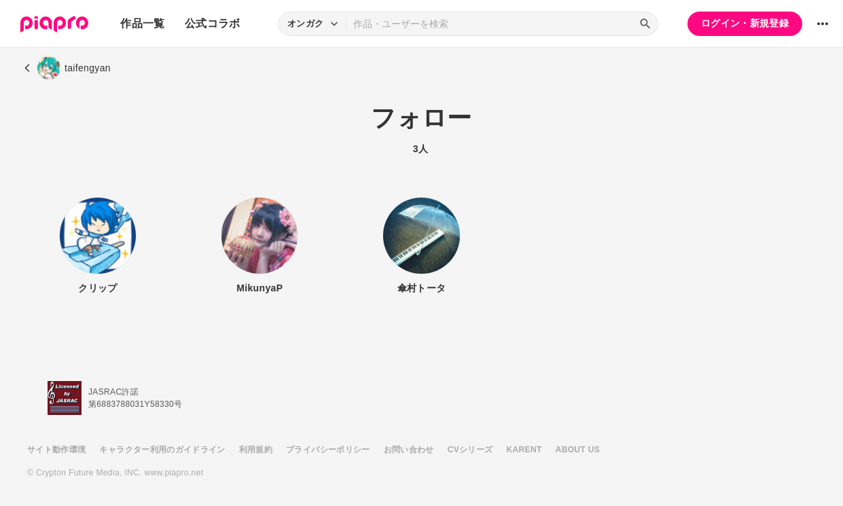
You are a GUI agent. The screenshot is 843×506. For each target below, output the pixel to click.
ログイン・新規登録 (745, 23)
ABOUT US (578, 449)
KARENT (524, 449)
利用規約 (255, 449)
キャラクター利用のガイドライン (162, 449)
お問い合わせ (409, 449)
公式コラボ (212, 23)
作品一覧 (142, 23)
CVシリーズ (470, 449)
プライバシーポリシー (328, 449)
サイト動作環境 (56, 449)
